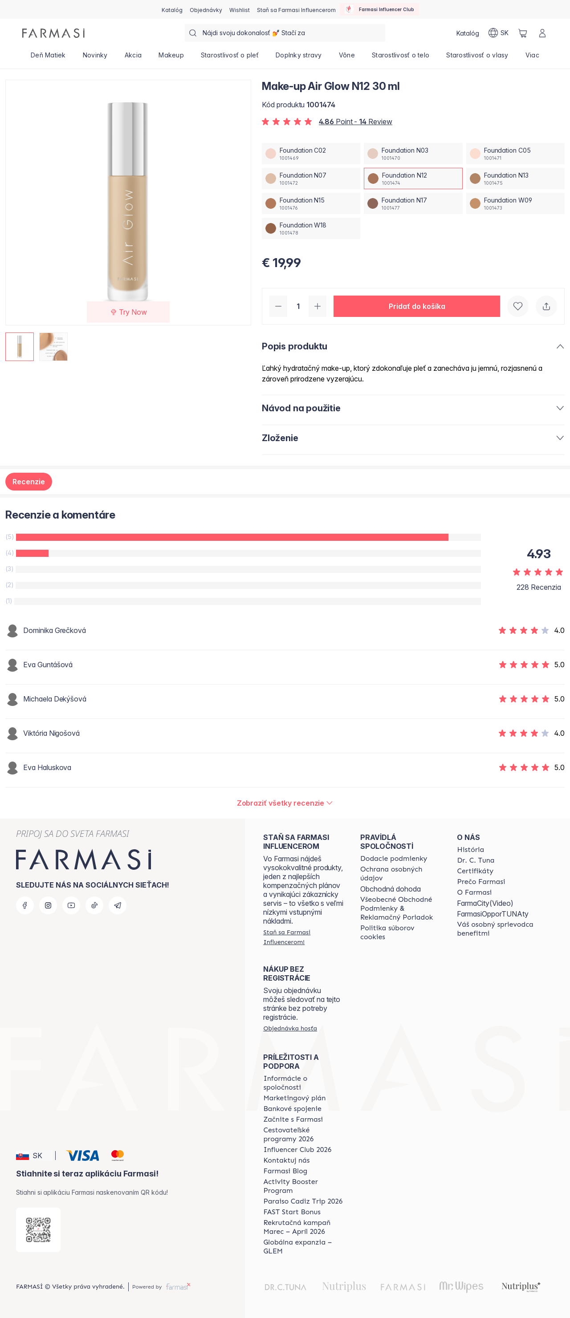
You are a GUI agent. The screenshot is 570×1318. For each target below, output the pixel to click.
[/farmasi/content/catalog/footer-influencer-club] (297, 1149)
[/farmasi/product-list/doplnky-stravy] (298, 58)
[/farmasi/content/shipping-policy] (394, 858)
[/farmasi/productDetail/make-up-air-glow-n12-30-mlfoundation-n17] (413, 203)
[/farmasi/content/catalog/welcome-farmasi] (497, 929)
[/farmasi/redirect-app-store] (38, 1230)
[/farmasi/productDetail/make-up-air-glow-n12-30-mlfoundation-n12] (413, 178)
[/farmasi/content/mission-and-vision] (475, 860)
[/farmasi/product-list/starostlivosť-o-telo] (400, 58)
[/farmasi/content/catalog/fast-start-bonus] (291, 1212)
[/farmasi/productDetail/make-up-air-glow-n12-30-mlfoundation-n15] (311, 203)
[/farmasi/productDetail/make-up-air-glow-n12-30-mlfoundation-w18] (311, 228)
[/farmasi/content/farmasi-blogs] (285, 1171)
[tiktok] (94, 905)
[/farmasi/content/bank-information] (292, 1108)
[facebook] (25, 905)
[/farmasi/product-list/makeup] (171, 58)
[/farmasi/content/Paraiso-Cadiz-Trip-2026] (302, 1201)
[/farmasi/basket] (522, 33)
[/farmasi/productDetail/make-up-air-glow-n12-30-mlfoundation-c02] (311, 153)
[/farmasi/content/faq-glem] (303, 1247)
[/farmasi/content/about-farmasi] (470, 849)
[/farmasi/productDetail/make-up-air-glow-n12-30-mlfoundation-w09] (515, 203)
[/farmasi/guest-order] (290, 1028)
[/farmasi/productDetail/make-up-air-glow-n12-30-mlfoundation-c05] (515, 153)
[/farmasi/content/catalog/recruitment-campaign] (303, 1227)
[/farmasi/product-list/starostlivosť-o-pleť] (229, 58)
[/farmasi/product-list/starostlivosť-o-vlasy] (477, 58)
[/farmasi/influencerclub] (379, 9)
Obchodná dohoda (390, 888)
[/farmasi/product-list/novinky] (95, 58)
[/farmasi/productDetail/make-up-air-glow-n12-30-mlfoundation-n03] (413, 153)
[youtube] (71, 905)
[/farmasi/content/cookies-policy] (400, 932)
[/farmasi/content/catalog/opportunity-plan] (294, 1098)
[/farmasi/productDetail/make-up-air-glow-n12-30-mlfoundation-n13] (515, 178)
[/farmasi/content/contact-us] (286, 1160)
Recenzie (28, 481)
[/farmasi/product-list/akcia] (133, 58)
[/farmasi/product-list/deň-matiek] (48, 58)
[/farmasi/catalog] (172, 9)
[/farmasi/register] (206, 9)
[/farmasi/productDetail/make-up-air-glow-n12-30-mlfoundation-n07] (311, 178)
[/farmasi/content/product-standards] (475, 871)
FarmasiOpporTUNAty (493, 913)
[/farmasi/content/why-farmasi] (481, 881)
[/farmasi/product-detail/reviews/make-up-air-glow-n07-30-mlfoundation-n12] (285, 803)
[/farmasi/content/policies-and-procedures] (400, 874)
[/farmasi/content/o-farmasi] (474, 892)
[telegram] (117, 905)
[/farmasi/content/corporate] (303, 1083)
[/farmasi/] (53, 33)
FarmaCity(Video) (485, 903)
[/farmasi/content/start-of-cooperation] (293, 1119)
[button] (417, 306)
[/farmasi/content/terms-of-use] (400, 908)
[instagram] (48, 905)
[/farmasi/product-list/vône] (346, 58)
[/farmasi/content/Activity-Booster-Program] (303, 1186)
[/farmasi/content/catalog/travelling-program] (303, 1135)
